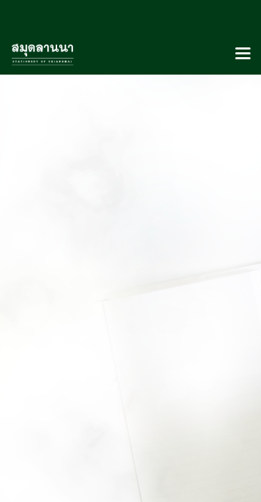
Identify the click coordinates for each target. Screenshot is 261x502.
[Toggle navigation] (243, 54)
